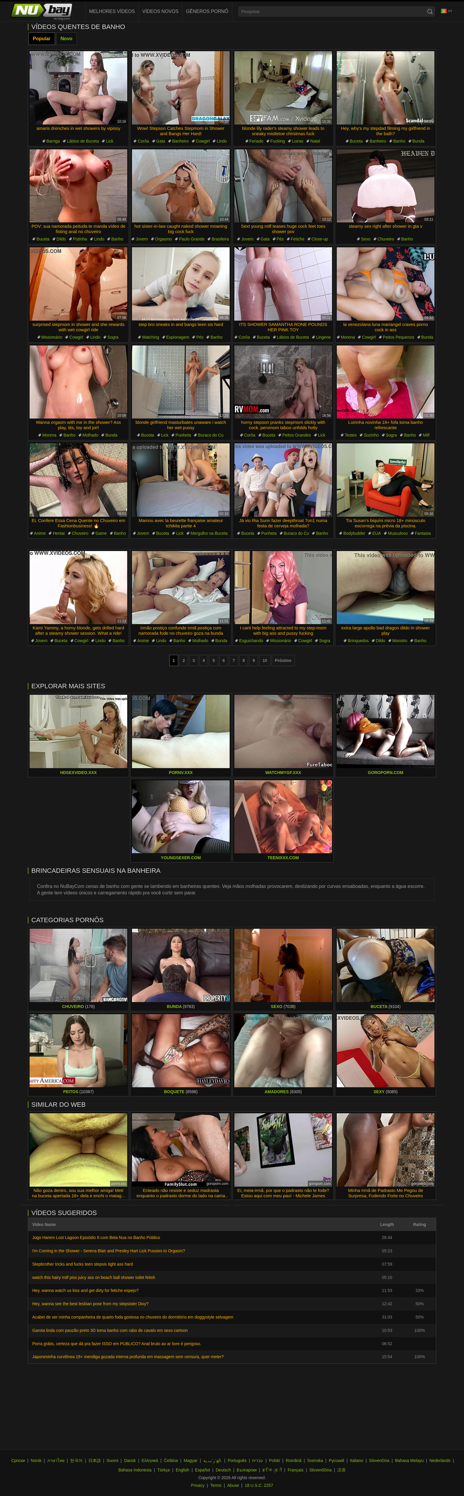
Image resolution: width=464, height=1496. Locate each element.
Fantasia (423, 533)
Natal (315, 141)
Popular (42, 38)
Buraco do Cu (210, 435)
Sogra (112, 337)
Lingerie (323, 337)
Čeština (171, 1460)
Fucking (277, 141)
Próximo (283, 660)
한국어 (76, 1460)
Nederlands (440, 1460)
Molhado (91, 435)
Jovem (142, 239)
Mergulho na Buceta (209, 533)
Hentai (59, 533)
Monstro (399, 640)
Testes (351, 435)
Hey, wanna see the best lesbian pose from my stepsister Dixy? (90, 1303)
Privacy (197, 1485)
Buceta (356, 141)
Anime (40, 533)
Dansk (130, 1460)
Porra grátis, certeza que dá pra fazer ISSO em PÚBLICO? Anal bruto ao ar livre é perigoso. (116, 1343)
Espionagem (177, 337)
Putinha (80, 239)
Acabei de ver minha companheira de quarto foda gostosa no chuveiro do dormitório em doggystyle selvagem (132, 1317)
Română (294, 1460)
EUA (376, 533)
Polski (274, 1460)
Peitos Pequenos (398, 337)
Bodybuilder (354, 533)
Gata (160, 141)
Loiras (297, 141)
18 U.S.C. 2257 (259, 1485)
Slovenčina (379, 1460)
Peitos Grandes (296, 435)
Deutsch (223, 1470)
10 (264, 660)
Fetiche (297, 239)
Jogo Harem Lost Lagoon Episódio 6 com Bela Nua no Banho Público (96, 1237)
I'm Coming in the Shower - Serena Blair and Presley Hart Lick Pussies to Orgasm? (108, 1250)
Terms (215, 1485)
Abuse (233, 1485)
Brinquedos (358, 640)
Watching (150, 337)
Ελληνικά (149, 1460)
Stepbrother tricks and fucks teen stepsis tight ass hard (82, 1264)
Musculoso (398, 533)
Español (202, 1470)
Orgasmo (163, 239)
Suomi (112, 1460)
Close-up (320, 239)
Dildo (61, 239)
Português (237, 1460)
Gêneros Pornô (207, 11)
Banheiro (180, 141)
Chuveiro (386, 239)
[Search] (430, 11)
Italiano (356, 1460)
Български (247, 1470)
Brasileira (220, 239)
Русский (336, 1460)
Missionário (51, 337)
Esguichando (251, 640)
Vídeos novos (160, 11)
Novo (66, 38)
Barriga (53, 141)
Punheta (183, 435)
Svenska (315, 1460)
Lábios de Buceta (83, 141)
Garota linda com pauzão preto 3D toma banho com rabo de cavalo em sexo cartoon (110, 1330)
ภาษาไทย (56, 1460)
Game (101, 533)
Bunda (418, 141)
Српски (18, 1460)
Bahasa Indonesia (135, 1470)
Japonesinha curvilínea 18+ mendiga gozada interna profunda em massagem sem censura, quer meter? (128, 1356)
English (182, 1470)
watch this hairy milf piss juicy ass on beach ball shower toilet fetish (93, 1277)
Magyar (191, 1460)
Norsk (36, 1460)
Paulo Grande (191, 239)
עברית (257, 1460)
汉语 (341, 1470)
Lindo (222, 141)
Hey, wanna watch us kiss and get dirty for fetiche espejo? (85, 1290)
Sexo (365, 239)
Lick (109, 141)
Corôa (143, 141)
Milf (426, 435)
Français (296, 1470)
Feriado (256, 141)
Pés (280, 239)
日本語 (94, 1460)
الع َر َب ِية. (212, 1460)
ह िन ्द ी (272, 1470)
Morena (348, 337)
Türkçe (163, 1470)
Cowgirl (203, 141)
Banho (399, 141)
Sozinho (371, 435)
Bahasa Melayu (409, 1460)
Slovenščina (320, 1470)
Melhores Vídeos (112, 11)
